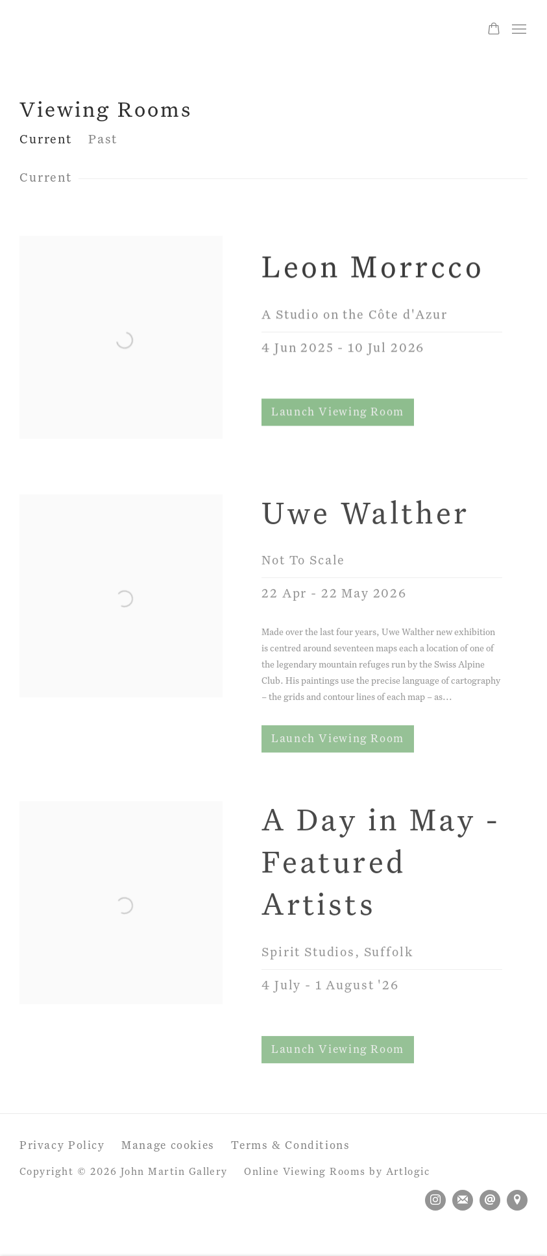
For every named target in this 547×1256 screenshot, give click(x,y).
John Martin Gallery (110, 30)
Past (102, 140)
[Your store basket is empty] (494, 30)
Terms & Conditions (290, 1146)
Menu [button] (518, 30)
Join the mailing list (462, 1200)
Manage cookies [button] (168, 1146)
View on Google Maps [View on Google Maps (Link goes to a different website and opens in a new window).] (517, 1200)
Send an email (490, 1200)
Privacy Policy (62, 1146)
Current (45, 140)
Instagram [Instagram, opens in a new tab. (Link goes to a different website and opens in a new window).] (435, 1200)
